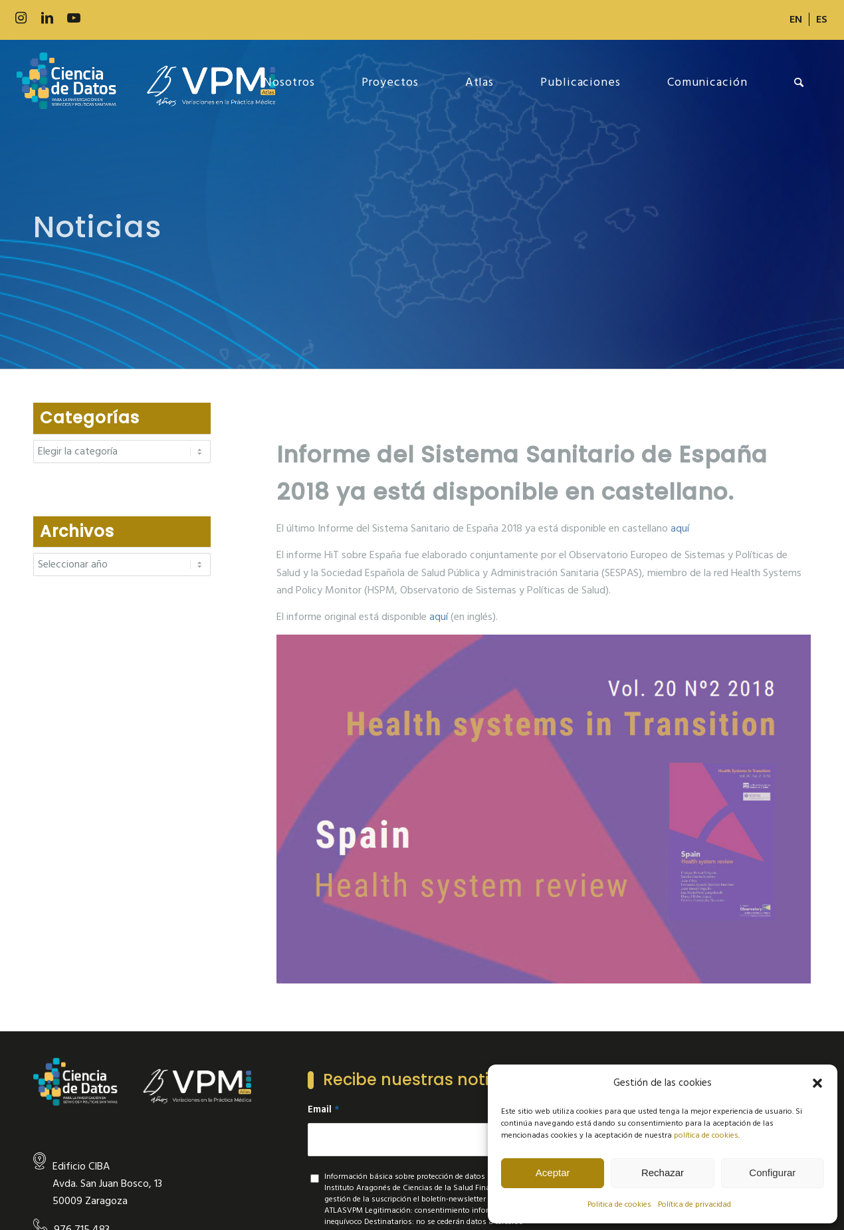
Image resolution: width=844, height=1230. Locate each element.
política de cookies (706, 1135)
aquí (680, 528)
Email (324, 1109)
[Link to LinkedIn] (47, 18)
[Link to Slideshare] (127, 18)
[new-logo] (146, 82)
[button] (817, 1083)
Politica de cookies (619, 1204)
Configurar (772, 1172)
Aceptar (553, 1172)
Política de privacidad (694, 1204)
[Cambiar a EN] (796, 19)
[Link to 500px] (100, 18)
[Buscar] (799, 82)
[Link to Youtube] (74, 18)
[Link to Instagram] (21, 18)
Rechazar (662, 1172)
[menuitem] (796, 19)
